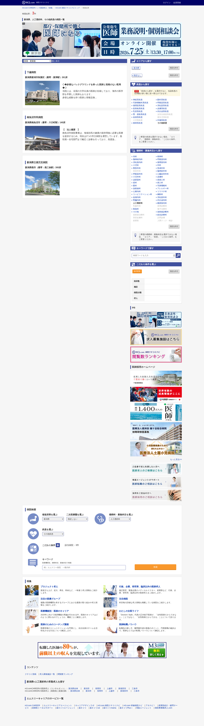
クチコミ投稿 (30, 674)
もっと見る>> (176, 459)
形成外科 (161, 168)
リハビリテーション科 (142, 194)
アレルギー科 (163, 188)
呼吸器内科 (162, 159)
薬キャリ (82, 708)
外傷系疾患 (162, 120)
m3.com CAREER (32, 705)
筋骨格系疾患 (138, 108)
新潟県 (136, 68)
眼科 (135, 185)
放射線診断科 (163, 212)
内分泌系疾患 (163, 111)
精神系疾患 (138, 123)
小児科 (136, 165)
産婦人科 (161, 180)
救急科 (136, 209)
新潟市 (86, 688)
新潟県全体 (73, 688)
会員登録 (177, 2)
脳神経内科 (138, 159)
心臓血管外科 (163, 174)
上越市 (109, 688)
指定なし (137, 75)
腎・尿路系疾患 (139, 114)
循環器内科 (162, 162)
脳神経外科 (162, 171)
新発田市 (122, 688)
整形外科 (137, 168)
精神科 (160, 156)
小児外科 (137, 177)
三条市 (135, 688)
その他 (136, 212)
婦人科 (160, 182)
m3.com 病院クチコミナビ (109, 705)
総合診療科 (162, 215)
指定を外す (174, 68)
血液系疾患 (138, 117)
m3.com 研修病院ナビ (133, 705)
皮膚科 (160, 177)
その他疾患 (162, 123)
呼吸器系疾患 (163, 103)
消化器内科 (138, 162)
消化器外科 (162, 197)
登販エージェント (143, 708)
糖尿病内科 (162, 203)
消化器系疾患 (163, 105)
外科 (159, 165)
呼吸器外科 (138, 174)
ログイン (167, 2)
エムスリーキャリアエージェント (57, 705)
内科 (135, 156)
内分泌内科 (162, 200)
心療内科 (137, 191)
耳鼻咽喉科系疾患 (140, 103)
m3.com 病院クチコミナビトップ (68, 8)
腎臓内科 (137, 200)
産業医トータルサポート (42, 708)
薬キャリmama (109, 708)
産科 (135, 182)
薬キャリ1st (95, 708)
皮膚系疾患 (162, 108)
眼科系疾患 (162, 100)
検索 (156, 567)
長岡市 (98, 688)
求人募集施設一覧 (47, 674)
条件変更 (137, 271)
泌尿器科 (137, 180)
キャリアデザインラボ (84, 705)
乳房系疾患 (138, 111)
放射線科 (137, 188)
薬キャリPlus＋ (126, 708)
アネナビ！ (150, 705)
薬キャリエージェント (65, 708)
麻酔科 (160, 194)
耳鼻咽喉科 (162, 185)
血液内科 (137, 197)
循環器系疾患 (138, 105)
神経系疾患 (138, 100)
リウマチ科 (162, 191)
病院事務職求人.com (163, 708)
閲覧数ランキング (65, 674)
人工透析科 (138, 203)
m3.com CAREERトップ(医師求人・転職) (37, 8)
